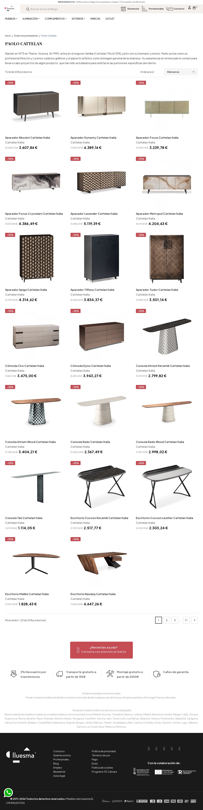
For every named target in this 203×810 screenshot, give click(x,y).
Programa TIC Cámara (104, 771)
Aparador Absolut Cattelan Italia (27, 137)
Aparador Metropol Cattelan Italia (159, 213)
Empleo (57, 767)
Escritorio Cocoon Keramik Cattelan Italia (99, 518)
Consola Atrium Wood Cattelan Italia (30, 442)
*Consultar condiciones (132, 2)
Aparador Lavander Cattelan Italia (94, 213)
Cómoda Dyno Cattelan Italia (91, 366)
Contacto (59, 751)
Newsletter (59, 771)
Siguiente (194, 620)
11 (186, 620)
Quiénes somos (62, 755)
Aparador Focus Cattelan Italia (157, 137)
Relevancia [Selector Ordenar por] (180, 71)
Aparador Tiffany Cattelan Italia (92, 289)
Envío (95, 763)
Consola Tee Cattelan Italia (23, 518)
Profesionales (61, 759)
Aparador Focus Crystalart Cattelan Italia (34, 213)
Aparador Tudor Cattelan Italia (157, 289)
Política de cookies (102, 767)
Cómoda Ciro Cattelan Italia (24, 366)
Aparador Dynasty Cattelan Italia (93, 137)
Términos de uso (101, 755)
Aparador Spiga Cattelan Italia (26, 289)
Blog (56, 763)
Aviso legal (59, 775)
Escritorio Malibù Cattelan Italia (27, 594)
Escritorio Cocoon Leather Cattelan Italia (164, 518)
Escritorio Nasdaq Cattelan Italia (93, 594)
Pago (95, 759)
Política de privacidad (104, 751)
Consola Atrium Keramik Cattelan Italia (163, 366)
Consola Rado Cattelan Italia (90, 442)
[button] (101, 650)
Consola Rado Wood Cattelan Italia (160, 442)
